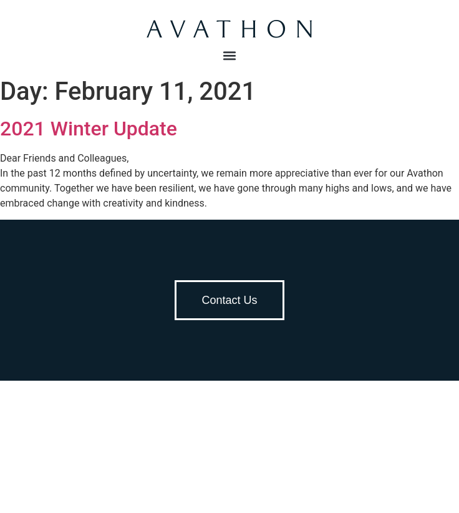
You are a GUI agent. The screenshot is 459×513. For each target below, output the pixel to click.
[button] (230, 55)
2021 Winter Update (88, 128)
